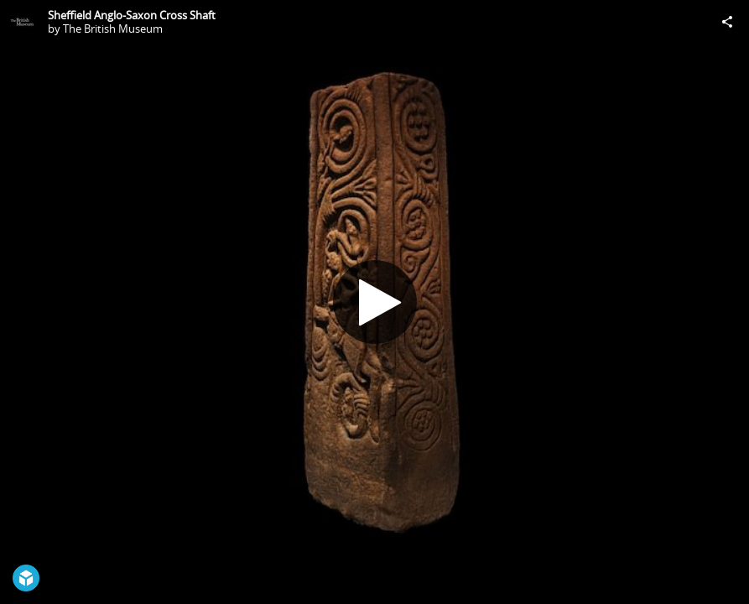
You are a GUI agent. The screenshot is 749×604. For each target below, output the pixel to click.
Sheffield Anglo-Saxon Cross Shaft (132, 15)
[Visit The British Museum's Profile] (21, 21)
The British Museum (113, 28)
